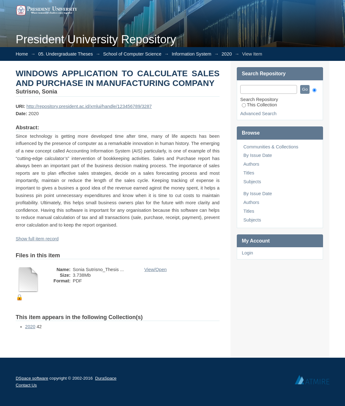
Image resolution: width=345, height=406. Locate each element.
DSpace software (32, 378)
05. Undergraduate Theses (65, 53)
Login (247, 252)
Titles (248, 172)
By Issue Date (257, 155)
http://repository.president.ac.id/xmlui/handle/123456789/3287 (89, 106)
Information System (191, 53)
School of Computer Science (132, 53)
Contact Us (26, 385)
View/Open (155, 269)
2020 (226, 53)
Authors (251, 164)
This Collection (259, 104)
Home (22, 53)
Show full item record (37, 238)
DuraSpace (105, 378)
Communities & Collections (270, 146)
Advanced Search (258, 113)
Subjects (252, 181)
